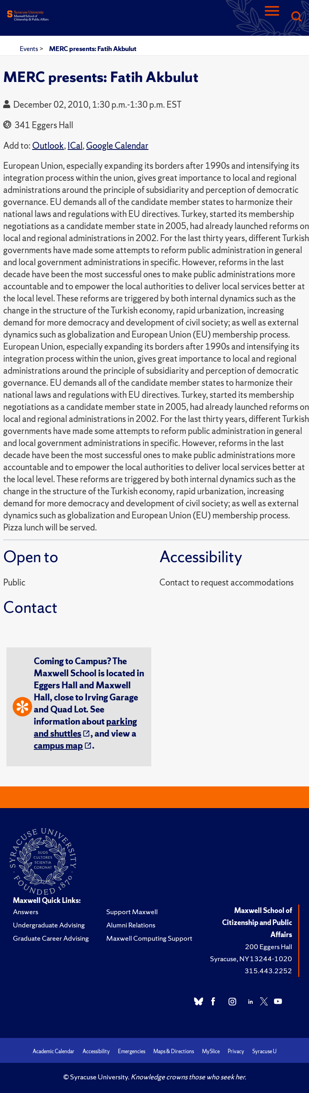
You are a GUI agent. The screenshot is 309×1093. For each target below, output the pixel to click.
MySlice (211, 1051)
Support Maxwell (132, 911)
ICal (75, 145)
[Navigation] (272, 17)
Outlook (48, 145)
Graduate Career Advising (51, 938)
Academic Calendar (53, 1051)
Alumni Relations (130, 924)
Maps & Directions (173, 1051)
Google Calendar (117, 145)
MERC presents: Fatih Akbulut (92, 48)
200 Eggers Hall (268, 946)
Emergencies (131, 1051)
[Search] (296, 17)
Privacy (236, 1051)
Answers (25, 911)
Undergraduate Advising (49, 924)
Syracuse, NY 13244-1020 (251, 958)
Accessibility (96, 1051)
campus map (58, 745)
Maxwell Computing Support (149, 938)
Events (29, 48)
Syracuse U (264, 1051)
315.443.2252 (268, 970)
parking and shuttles (85, 727)
